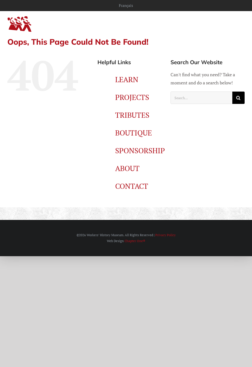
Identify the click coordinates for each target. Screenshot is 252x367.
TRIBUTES (132, 115)
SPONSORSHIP (140, 150)
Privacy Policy (165, 235)
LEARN (126, 79)
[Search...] (201, 98)
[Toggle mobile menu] (242, 22)
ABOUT (127, 168)
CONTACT (131, 186)
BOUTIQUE (133, 133)
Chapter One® (135, 241)
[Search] (238, 98)
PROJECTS (132, 97)
